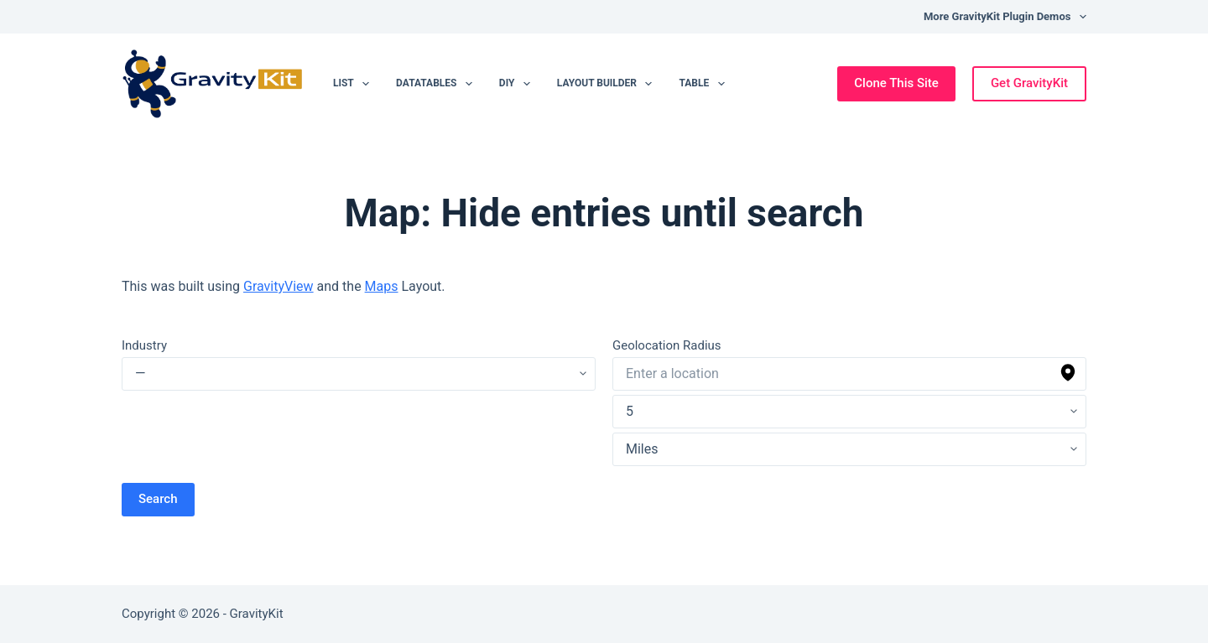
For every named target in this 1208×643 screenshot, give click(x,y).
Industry (144, 345)
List (354, 84)
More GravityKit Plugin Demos (1005, 17)
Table (705, 84)
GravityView (278, 286)
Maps (381, 286)
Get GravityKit (1029, 83)
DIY (518, 84)
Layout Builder (608, 84)
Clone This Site (896, 83)
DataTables (437, 84)
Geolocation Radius (666, 345)
